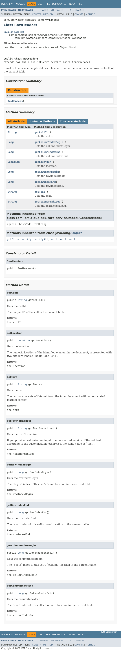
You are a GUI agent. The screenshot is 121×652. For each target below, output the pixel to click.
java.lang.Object (14, 31)
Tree (47, 4)
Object (76, 233)
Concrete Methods (73, 121)
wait (54, 239)
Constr (36, 14)
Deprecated (59, 4)
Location (14, 161)
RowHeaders (15, 101)
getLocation (42, 161)
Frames (44, 10)
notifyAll (41, 239)
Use (40, 4)
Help (80, 4)
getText (39, 191)
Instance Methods (42, 121)
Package (20, 4)
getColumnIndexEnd (47, 152)
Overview (7, 4)
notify (26, 239)
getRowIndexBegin (46, 171)
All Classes (77, 10)
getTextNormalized (47, 201)
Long (11, 142)
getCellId (41, 132)
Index (72, 4)
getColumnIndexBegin (48, 142)
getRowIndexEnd (45, 181)
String (12, 132)
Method (48, 14)
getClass (13, 239)
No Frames (56, 10)
